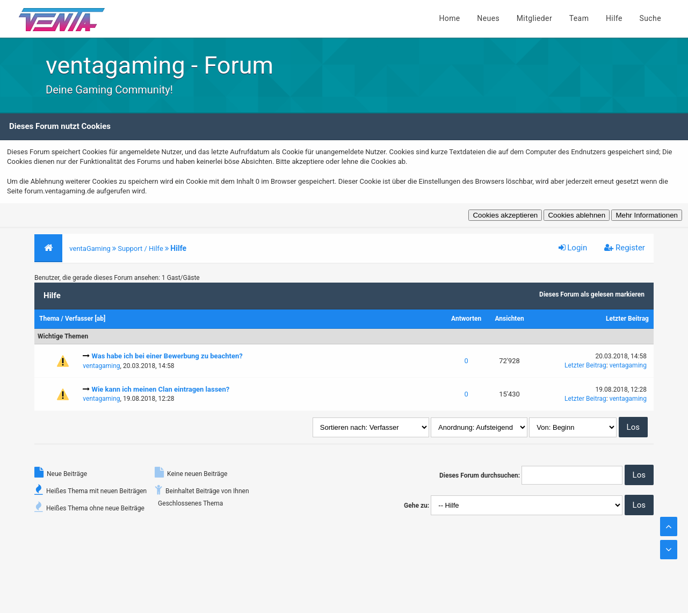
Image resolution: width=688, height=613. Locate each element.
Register (624, 248)
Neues (488, 18)
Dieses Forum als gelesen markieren (591, 294)
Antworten (466, 318)
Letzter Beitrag (627, 318)
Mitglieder (534, 18)
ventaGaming (90, 248)
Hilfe (614, 18)
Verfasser (79, 318)
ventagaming (101, 366)
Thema (49, 318)
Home (449, 18)
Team (579, 18)
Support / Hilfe (140, 248)
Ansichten (509, 318)
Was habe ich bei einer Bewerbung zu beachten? (167, 356)
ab (100, 318)
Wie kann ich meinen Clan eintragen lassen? (161, 389)
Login (573, 248)
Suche (651, 18)
